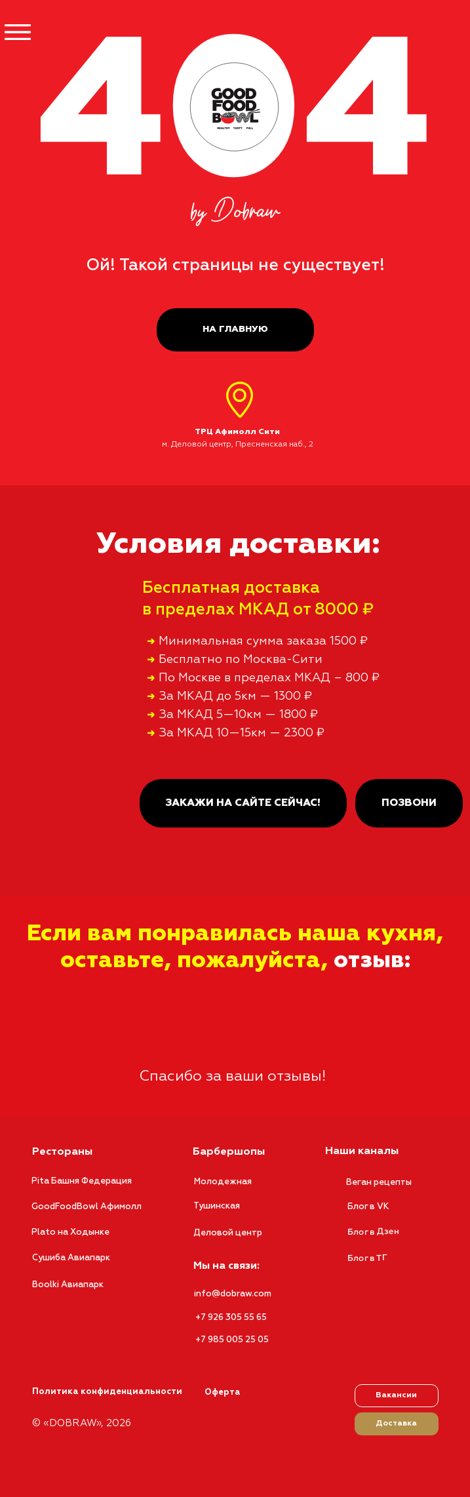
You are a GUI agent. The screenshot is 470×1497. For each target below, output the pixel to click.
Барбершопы (229, 1152)
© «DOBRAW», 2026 (81, 1423)
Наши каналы (362, 1151)
